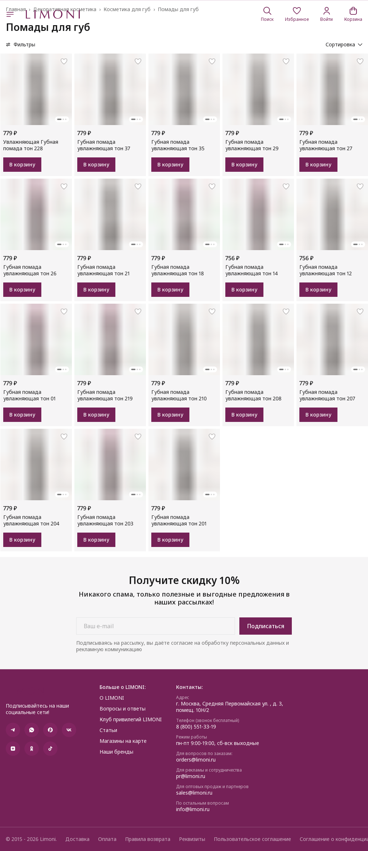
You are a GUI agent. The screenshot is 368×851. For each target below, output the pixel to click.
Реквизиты (192, 839)
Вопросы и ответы (123, 708)
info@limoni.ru (193, 809)
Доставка (77, 839)
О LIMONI (112, 698)
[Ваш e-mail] (155, 626)
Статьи (108, 730)
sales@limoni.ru (194, 793)
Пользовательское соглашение (252, 839)
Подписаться (265, 626)
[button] (297, 14)
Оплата (107, 839)
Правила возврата (147, 839)
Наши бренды (116, 752)
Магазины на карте (123, 741)
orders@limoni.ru (196, 759)
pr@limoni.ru (190, 776)
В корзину (22, 164)
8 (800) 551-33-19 (196, 726)
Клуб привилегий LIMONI (131, 719)
